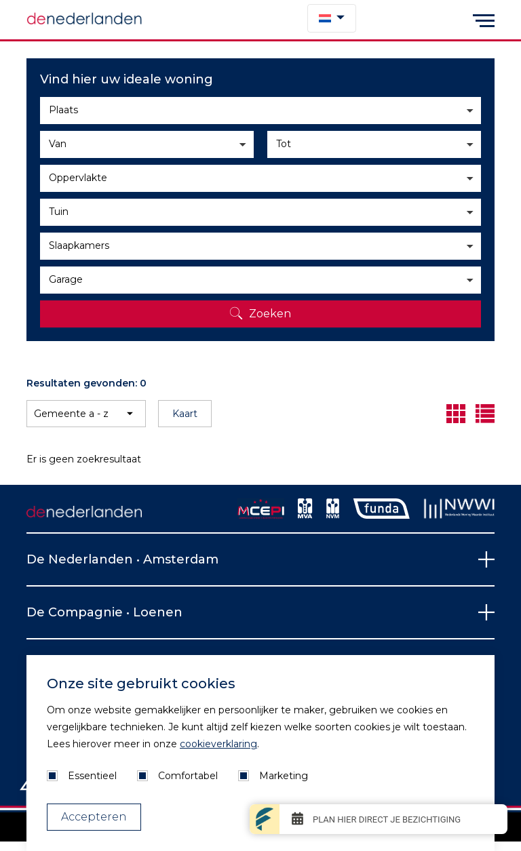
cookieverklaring (218, 744)
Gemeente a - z (71, 414)
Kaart (184, 414)
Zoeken (270, 313)
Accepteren (94, 816)
